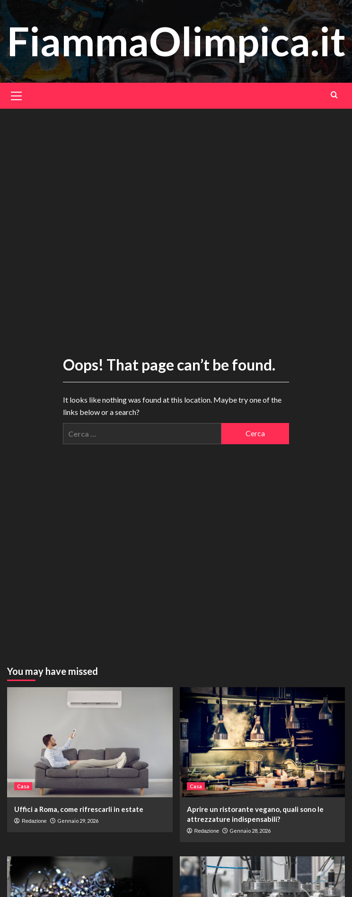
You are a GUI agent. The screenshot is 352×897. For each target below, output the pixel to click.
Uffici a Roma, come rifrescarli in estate (78, 809)
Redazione (34, 821)
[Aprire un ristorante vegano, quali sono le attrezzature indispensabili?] (262, 742)
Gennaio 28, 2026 (250, 831)
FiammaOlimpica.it (176, 41)
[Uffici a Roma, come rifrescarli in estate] (90, 742)
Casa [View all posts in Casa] (23, 786)
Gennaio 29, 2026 (77, 821)
